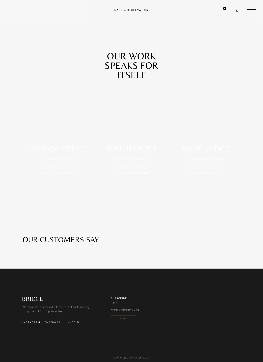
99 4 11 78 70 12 (64, 165)
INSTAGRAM (31, 322)
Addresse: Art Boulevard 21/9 (57, 172)
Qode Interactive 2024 (138, 357)
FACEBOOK (53, 322)
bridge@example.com (62, 158)
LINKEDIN (72, 322)
